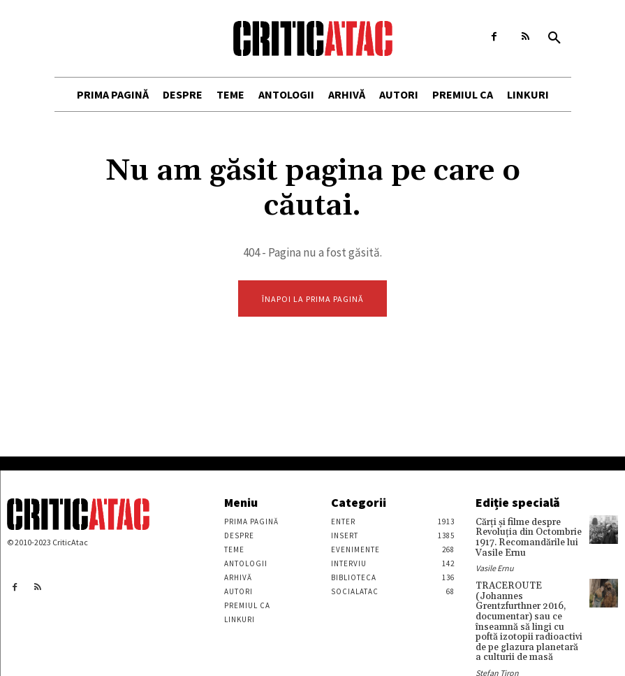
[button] (554, 38)
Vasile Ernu (495, 564)
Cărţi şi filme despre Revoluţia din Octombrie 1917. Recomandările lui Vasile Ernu (524, 536)
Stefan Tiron (497, 652)
